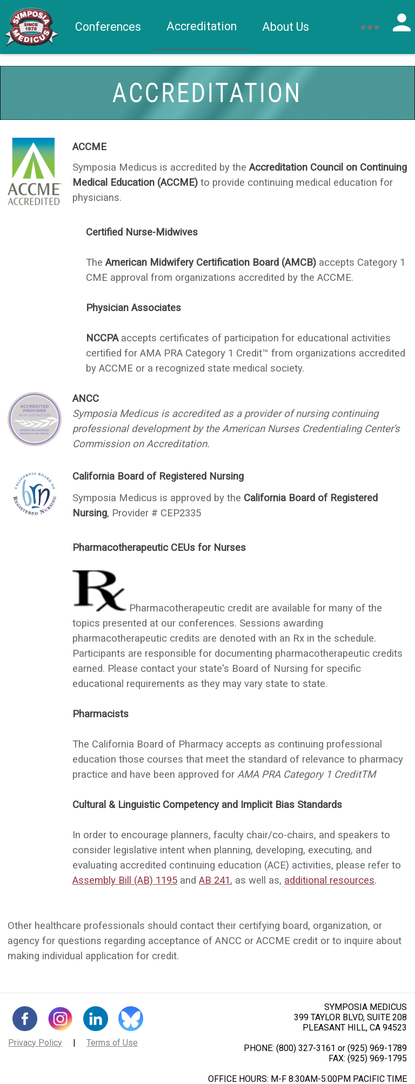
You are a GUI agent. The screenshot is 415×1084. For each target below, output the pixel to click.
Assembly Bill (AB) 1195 (124, 880)
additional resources (329, 880)
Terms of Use (112, 1043)
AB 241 (214, 880)
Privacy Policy (35, 1043)
